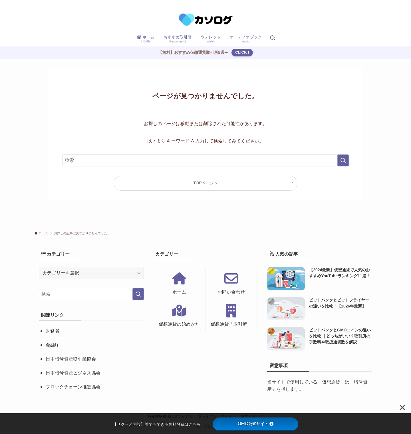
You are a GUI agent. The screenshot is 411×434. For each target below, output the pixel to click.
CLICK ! (242, 52)
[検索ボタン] (272, 38)
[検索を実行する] (343, 160)
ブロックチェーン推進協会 (73, 386)
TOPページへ (205, 183)
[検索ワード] (205, 160)
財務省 (52, 331)
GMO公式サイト (255, 423)
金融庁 (52, 345)
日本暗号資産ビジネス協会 (73, 372)
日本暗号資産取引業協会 (71, 358)
